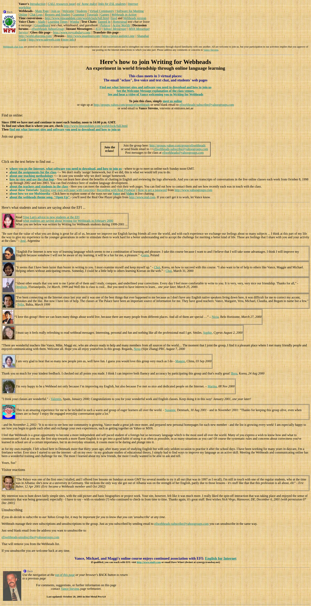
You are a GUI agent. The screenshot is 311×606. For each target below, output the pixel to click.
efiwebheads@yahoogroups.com (183, 152)
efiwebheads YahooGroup (48, 28)
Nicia (215, 316)
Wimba (74, 21)
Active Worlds (121, 25)
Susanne (170, 410)
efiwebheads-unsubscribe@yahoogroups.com (30, 537)
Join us (55, 11)
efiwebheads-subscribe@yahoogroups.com (206, 104)
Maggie (180, 361)
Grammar (78, 14)
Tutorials (92, 14)
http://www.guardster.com (83, 36)
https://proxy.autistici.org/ (118, 36)
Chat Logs (36, 14)
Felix (20, 304)
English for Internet (220, 558)
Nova (137, 349)
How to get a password (152, 190)
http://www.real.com (142, 197)
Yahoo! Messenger (115, 28)
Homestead (120, 21)
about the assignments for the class (33, 172)
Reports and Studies (57, 14)
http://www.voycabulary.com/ (72, 32)
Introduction (37, 4)
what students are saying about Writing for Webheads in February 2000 (68, 220)
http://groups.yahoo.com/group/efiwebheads (122, 104)
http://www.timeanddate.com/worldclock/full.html (77, 18)
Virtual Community (101, 11)
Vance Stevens (210, 49)
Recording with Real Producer (116, 190)
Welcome (68, 11)
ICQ (98, 28)
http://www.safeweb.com (44, 39)
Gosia (145, 255)
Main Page (42, 11)
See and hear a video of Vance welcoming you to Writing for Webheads (155, 94)
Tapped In (104, 21)
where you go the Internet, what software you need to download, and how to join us (66, 168)
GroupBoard (42, 25)
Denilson (21, 287)
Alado (41, 21)
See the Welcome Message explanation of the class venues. (156, 90)
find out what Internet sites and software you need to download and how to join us (65, 129)
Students (81, 11)
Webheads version (134, 18)
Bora (234, 373)
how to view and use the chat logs (32, 179)
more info (68, 39)
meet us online (172, 101)
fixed (113, 18)
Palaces (105, 25)
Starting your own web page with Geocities (67, 190)
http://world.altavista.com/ (35, 36)
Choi (157, 267)
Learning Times (58, 21)
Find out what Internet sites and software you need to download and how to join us (155, 87)
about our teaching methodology (31, 175)
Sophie (207, 332)
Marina (212, 386)
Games (104, 14)
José (23, 240)
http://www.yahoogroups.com (193, 190)
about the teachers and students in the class (39, 186)
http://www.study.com (149, 562)
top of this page (65, 574)
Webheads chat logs (13, 46)
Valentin (56, 399)
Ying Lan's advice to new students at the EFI (51, 217)
